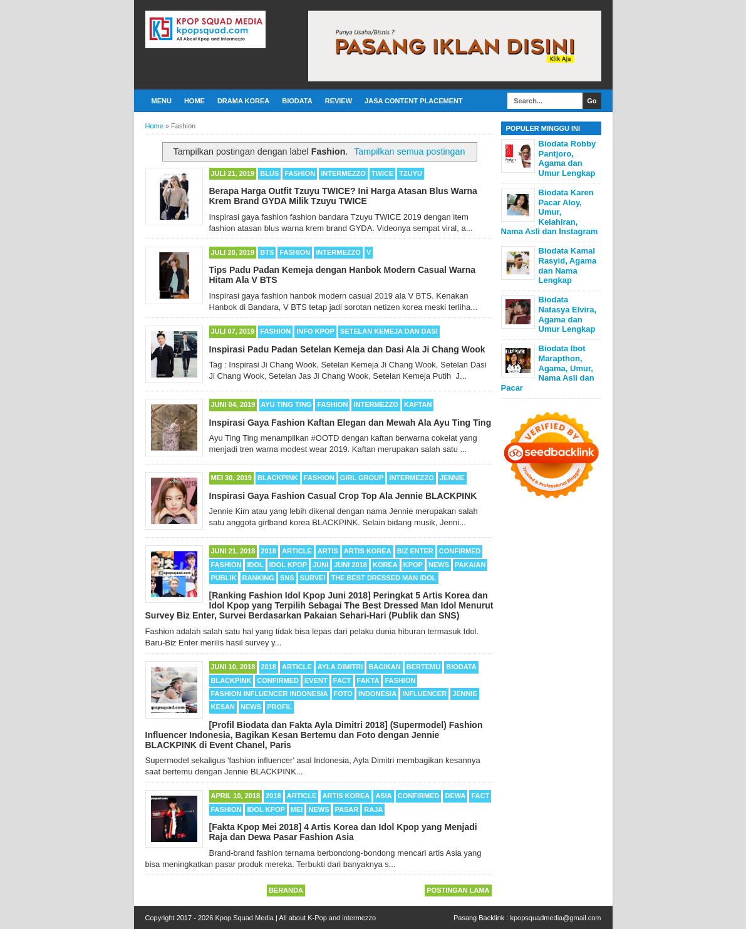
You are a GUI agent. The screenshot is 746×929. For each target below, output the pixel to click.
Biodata (297, 101)
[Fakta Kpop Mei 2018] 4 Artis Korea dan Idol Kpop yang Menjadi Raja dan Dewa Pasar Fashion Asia (343, 832)
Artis (328, 551)
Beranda (286, 890)
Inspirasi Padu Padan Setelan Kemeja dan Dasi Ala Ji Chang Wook (347, 349)
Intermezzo (343, 173)
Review (338, 101)
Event (316, 680)
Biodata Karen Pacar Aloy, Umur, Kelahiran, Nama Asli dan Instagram (549, 212)
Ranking (258, 578)
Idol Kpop (288, 564)
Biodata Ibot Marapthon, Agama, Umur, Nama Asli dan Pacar (547, 368)
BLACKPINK (277, 477)
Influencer (424, 693)
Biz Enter (415, 551)
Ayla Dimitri (340, 666)
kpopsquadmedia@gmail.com (555, 917)
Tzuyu (410, 173)
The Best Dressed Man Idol (383, 578)
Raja (373, 809)
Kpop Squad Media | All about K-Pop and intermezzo (295, 917)
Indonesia (377, 693)
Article (297, 551)
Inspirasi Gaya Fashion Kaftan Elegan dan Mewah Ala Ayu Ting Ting (350, 423)
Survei (313, 578)
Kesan (223, 707)
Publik (224, 578)
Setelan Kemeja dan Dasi (389, 331)
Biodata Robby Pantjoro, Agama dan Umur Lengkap (567, 158)
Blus (269, 173)
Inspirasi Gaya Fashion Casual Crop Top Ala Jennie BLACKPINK (343, 496)
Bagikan (384, 666)
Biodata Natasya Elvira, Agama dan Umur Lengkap (568, 314)
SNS (287, 578)
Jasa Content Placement (414, 101)
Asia (383, 795)
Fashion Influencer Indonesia (269, 693)
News (438, 564)
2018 (268, 551)
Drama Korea (243, 101)
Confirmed (460, 551)
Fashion (299, 173)
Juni (320, 564)
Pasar (347, 809)
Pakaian (470, 564)
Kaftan (418, 404)
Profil (279, 707)
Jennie (452, 477)
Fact (342, 680)
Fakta (368, 680)
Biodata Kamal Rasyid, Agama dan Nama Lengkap (568, 265)
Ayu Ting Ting (286, 404)
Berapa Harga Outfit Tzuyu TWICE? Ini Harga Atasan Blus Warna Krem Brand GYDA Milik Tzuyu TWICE (343, 196)
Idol (255, 564)
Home (194, 101)
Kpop (413, 564)
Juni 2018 (350, 564)
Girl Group (361, 477)
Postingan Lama (458, 890)
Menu (162, 101)
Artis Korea (367, 551)
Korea (385, 564)
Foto (343, 693)
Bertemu (423, 666)
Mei (297, 809)
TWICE (382, 173)
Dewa (455, 795)
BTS (267, 252)
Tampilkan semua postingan (409, 151)
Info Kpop (315, 331)
